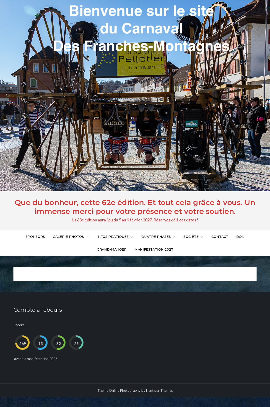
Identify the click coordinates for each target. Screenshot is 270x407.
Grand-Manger (112, 249)
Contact (219, 237)
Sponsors (35, 237)
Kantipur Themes (159, 390)
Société (193, 237)
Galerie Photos (71, 237)
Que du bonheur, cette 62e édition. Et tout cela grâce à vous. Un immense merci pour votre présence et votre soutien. (135, 206)
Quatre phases (158, 237)
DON (240, 237)
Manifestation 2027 (154, 249)
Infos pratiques (115, 237)
